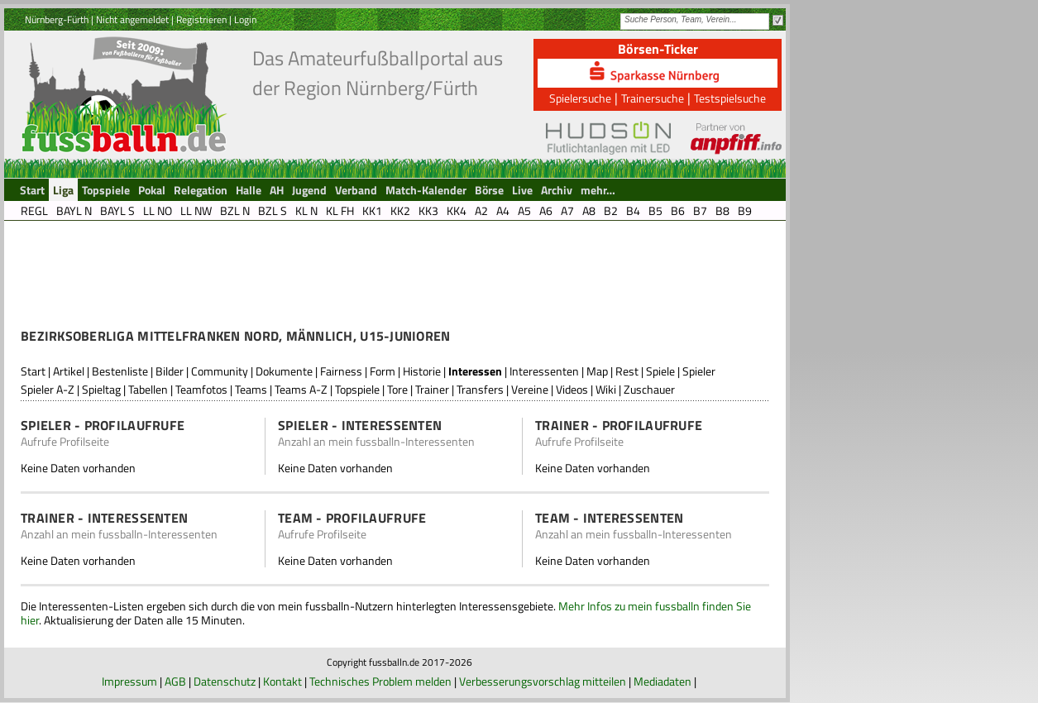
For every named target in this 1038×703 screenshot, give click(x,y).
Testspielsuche (730, 98)
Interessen (475, 371)
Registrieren (201, 19)
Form (382, 371)
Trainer (432, 389)
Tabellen (148, 389)
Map (597, 371)
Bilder (169, 371)
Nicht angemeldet (132, 19)
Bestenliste (120, 371)
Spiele (660, 371)
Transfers (480, 389)
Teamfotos (201, 389)
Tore (397, 389)
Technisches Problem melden (380, 681)
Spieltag (101, 389)
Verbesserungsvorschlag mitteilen (542, 681)
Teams (251, 389)
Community (219, 371)
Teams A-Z (301, 389)
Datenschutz (225, 681)
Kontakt (282, 681)
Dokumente (284, 371)
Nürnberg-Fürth (56, 19)
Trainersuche (652, 98)
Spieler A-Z (47, 389)
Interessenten (544, 371)
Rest (627, 371)
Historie (422, 371)
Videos (572, 389)
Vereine (529, 389)
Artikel (68, 371)
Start (33, 371)
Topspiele (357, 389)
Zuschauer (649, 389)
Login (245, 19)
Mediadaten (662, 681)
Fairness (341, 371)
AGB (175, 681)
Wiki (606, 389)
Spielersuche (580, 98)
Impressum (129, 681)
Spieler (698, 371)
